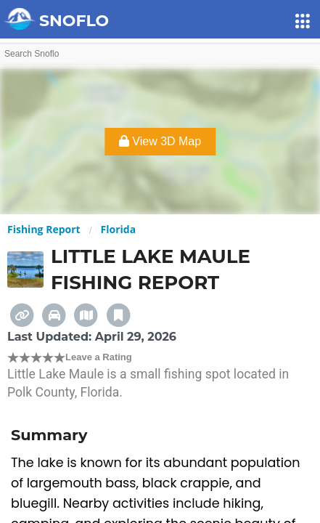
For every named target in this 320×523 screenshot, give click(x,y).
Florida (118, 229)
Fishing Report (44, 229)
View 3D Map (160, 141)
